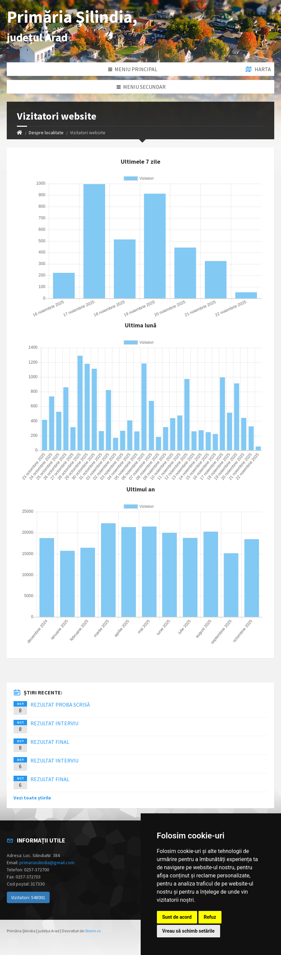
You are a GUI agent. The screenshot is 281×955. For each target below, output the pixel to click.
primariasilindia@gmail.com (46, 862)
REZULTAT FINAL (49, 741)
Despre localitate (46, 132)
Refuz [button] (210, 917)
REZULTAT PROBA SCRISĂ (60, 704)
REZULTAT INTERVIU (54, 723)
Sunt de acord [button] (177, 917)
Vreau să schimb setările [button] (188, 931)
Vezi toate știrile (32, 798)
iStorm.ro (92, 930)
